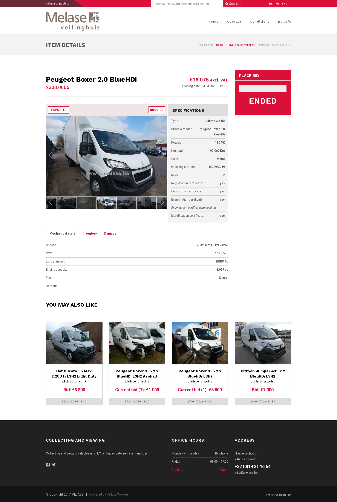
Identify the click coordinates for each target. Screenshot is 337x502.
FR (277, 3)
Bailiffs (284, 21)
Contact (234, 21)
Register (65, 3)
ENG (285, 3)
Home (213, 21)
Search (232, 3)
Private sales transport (241, 44)
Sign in (51, 3)
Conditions (260, 21)
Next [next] (162, 156)
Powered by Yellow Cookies (109, 494)
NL (271, 3)
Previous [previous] (50, 156)
